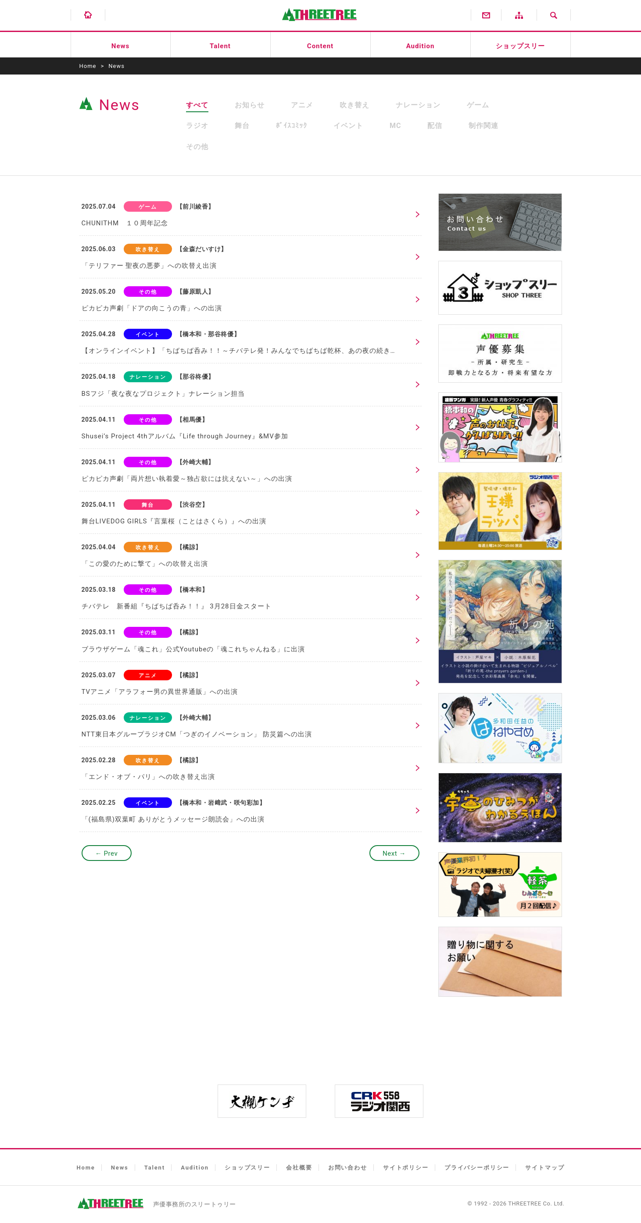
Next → (394, 853)
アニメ (302, 105)
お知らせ (250, 105)
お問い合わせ (347, 1167)
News (120, 46)
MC (395, 125)
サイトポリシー (406, 1167)
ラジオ (197, 125)
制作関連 (483, 125)
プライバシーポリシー (476, 1167)
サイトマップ (544, 1167)
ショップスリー (520, 46)
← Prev (106, 853)
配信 (434, 125)
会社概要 (299, 1167)
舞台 (242, 125)
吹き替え (354, 105)
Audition (420, 46)
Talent (220, 46)
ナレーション (418, 105)
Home (88, 66)
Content (320, 46)
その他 (197, 146)
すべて (197, 105)
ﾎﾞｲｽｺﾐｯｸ (291, 125)
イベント (348, 125)
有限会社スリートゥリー (319, 19)
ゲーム (478, 105)
